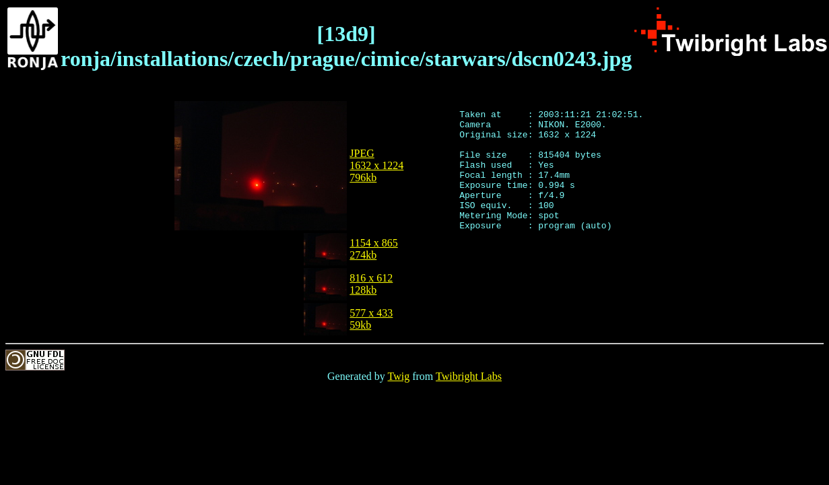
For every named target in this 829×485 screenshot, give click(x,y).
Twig (399, 376)
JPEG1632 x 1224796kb (376, 165)
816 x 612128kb (371, 284)
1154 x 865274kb (373, 249)
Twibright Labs (469, 376)
